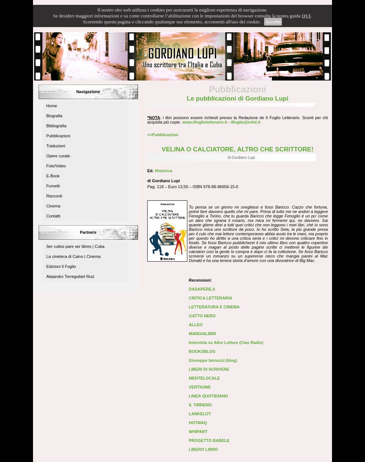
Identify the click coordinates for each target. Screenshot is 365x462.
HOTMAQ (198, 422)
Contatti (53, 216)
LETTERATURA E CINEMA (214, 307)
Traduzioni (55, 146)
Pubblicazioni (58, 136)
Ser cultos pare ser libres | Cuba (75, 246)
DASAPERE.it (202, 289)
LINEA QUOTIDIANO (208, 396)
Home (51, 106)
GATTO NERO (202, 316)
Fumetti (53, 186)
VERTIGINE (200, 387)
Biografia (54, 116)
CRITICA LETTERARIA (210, 298)
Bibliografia (56, 126)
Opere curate (58, 156)
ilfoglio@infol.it (245, 122)
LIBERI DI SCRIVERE (209, 369)
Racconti (54, 196)
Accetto (273, 21)
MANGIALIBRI (202, 333)
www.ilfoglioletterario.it (204, 122)
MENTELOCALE (204, 378)
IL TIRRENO (200, 405)
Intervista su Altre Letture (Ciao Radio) (226, 342)
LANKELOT (200, 414)
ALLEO (196, 324)
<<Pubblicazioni (162, 134)
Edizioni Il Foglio (61, 266)
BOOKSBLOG (202, 351)
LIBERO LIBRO (203, 449)
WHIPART (198, 431)
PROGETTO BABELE (209, 440)
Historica (163, 170)
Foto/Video (56, 166)
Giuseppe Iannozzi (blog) (213, 360)
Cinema (53, 206)
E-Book (53, 176)
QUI (306, 16)
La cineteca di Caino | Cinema (73, 256)
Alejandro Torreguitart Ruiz (70, 276)
